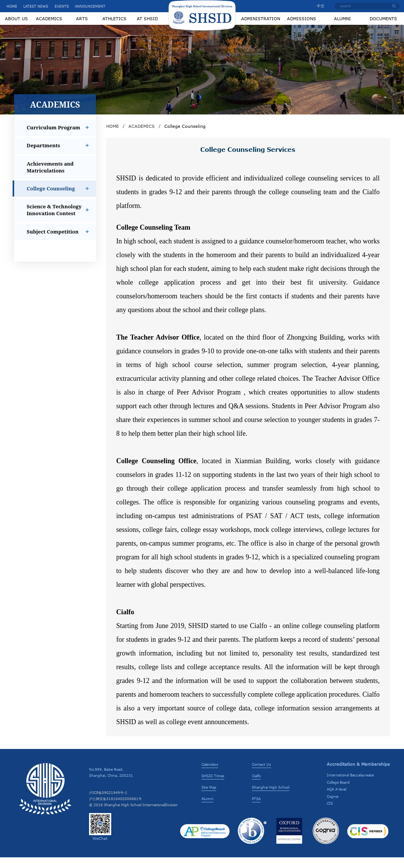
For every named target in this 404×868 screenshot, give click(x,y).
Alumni (207, 809)
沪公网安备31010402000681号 (115, 809)
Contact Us (261, 775)
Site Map (208, 798)
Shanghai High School (270, 798)
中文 (318, 5)
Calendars (209, 775)
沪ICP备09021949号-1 (108, 803)
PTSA (256, 809)
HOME (11, 6)
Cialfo (256, 786)
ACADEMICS (141, 136)
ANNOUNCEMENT (90, 6)
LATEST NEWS (35, 6)
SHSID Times (212, 786)
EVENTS (62, 6)
